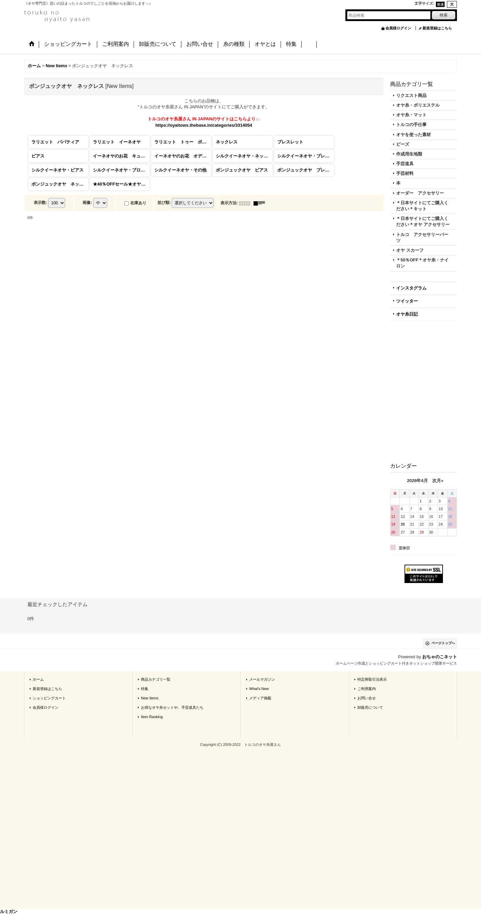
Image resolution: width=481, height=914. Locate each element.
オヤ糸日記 (407, 313)
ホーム (38, 679)
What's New (259, 688)
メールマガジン (262, 679)
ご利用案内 (366, 688)
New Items (149, 697)
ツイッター (407, 300)
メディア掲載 (260, 697)
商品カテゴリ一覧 (155, 679)
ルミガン (8, 910)
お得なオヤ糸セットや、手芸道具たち (172, 707)
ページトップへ (443, 643)
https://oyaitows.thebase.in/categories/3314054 (203, 124)
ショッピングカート (49, 697)
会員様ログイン (398, 28)
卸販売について (370, 707)
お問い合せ (366, 697)
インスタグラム (411, 287)
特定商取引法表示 (372, 679)
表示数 (40, 202)
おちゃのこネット (439, 656)
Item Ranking (152, 716)
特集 (144, 688)
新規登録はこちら (437, 28)
